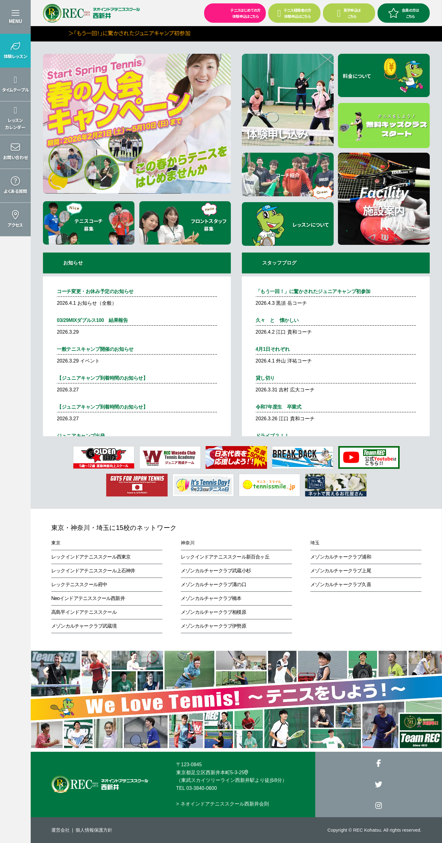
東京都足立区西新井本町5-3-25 (212, 772)
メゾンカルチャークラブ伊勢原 (213, 626)
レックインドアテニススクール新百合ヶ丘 (225, 556)
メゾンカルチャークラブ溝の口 (213, 584)
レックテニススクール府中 (79, 584)
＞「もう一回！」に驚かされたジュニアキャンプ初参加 (165, 33)
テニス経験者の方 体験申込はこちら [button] (294, 12)
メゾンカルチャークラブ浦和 (340, 556)
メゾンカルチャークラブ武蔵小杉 (216, 570)
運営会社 (60, 830)
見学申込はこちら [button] (349, 12)
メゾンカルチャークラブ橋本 (211, 598)
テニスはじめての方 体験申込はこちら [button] (233, 12)
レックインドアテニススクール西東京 (90, 556)
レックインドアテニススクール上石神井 (93, 570)
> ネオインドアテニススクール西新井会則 (222, 803)
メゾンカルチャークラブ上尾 (340, 570)
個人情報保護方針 (94, 830)
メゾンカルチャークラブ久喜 (340, 584)
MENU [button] (15, 21)
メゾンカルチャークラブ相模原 (213, 612)
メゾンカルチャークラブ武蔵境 (84, 626)
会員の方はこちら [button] (403, 12)
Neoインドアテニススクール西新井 (88, 598)
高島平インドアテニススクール (84, 612)
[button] (15, 51)
